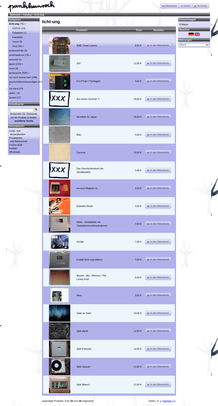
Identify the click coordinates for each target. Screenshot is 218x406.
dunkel (12, 97)
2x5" (79, 63)
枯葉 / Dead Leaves (87, 45)
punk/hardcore (16, 55)
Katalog (27, 14)
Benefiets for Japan (87, 117)
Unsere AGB (15, 145)
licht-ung (39, 14)
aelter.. (12, 93)
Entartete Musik (85, 206)
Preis (139, 30)
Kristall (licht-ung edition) (89, 259)
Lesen (15, 41)
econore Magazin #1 (87, 188)
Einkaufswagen (187, 19)
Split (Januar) (83, 366)
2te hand (13, 88)
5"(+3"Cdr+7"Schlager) (88, 81)
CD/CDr (16, 28)
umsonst (13, 59)
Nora (79, 295)
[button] (169, 6)
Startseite (15, 14)
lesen (12, 68)
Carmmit (81, 152)
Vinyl (14, 46)
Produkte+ (82, 30)
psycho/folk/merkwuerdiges (23, 82)
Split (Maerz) (83, 384)
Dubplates (17, 32)
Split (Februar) (84, 349)
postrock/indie (16, 50)
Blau (79, 134)
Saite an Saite (84, 313)
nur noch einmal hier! (20, 77)
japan (12, 64)
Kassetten (17, 37)
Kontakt (13, 148)
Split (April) (82, 331)
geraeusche (15, 73)
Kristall (80, 241)
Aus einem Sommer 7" (88, 99)
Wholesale (14, 152)
